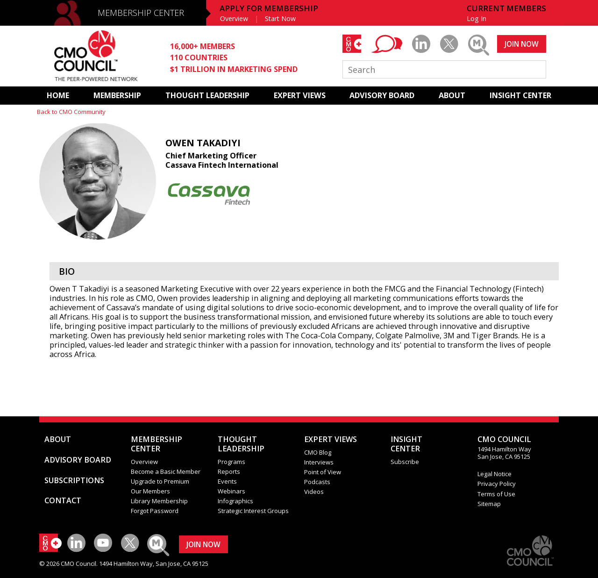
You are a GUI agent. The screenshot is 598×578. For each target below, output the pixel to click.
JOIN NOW (522, 44)
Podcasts (317, 482)
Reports (229, 471)
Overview (234, 18)
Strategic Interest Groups (253, 511)
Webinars (231, 491)
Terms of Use (496, 494)
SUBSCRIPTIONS (74, 480)
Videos (314, 491)
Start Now (280, 18)
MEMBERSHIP (117, 95)
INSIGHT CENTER (520, 95)
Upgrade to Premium (160, 481)
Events (227, 481)
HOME (58, 95)
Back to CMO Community (71, 111)
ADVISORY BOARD (381, 95)
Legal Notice (494, 474)
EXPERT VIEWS (300, 95)
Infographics (235, 501)
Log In (476, 18)
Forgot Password (154, 511)
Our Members (150, 491)
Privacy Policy (496, 483)
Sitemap (489, 504)
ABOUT (452, 95)
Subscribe (405, 461)
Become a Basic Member (165, 471)
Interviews (319, 462)
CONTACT (62, 500)
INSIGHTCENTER (406, 444)
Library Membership (159, 501)
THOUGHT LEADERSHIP (207, 95)
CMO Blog (317, 452)
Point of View (322, 472)
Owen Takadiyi (203, 142)
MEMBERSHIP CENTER (141, 12)
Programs (231, 461)
